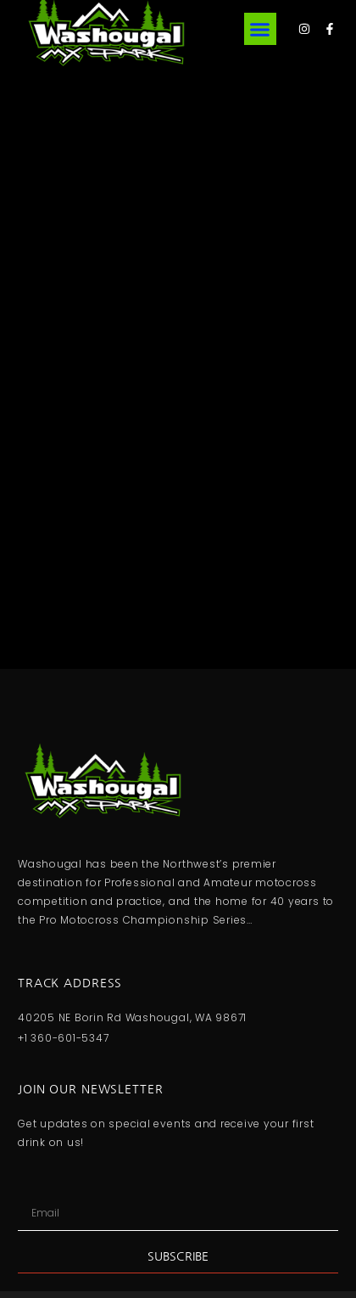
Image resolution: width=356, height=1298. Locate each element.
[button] (260, 29)
